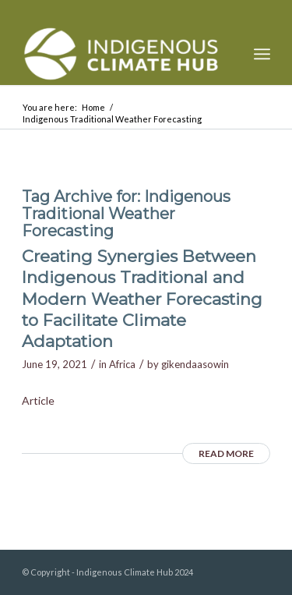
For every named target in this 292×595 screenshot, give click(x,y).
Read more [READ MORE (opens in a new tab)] (226, 453)
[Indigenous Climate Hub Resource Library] (121, 54)
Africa (122, 364)
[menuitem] (262, 54)
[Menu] (262, 54)
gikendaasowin (195, 364)
